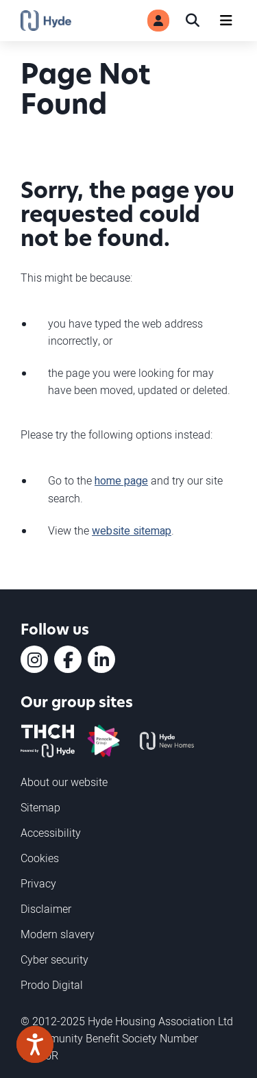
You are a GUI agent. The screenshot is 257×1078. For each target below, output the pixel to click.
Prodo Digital (52, 984)
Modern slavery (58, 934)
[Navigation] (226, 21)
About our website (64, 781)
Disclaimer (46, 908)
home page (121, 481)
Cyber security (54, 959)
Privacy (38, 883)
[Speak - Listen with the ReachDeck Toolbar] (34, 1044)
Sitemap (40, 807)
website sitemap (131, 531)
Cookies (40, 858)
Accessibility (51, 832)
